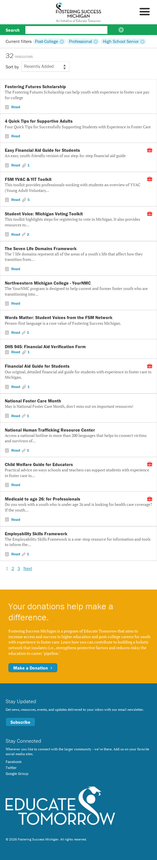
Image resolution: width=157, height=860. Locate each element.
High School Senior (121, 41)
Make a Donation (32, 668)
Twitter (11, 767)
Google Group (17, 773)
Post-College (46, 41)
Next (27, 568)
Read (15, 106)
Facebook (14, 761)
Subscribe (20, 722)
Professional (80, 41)
